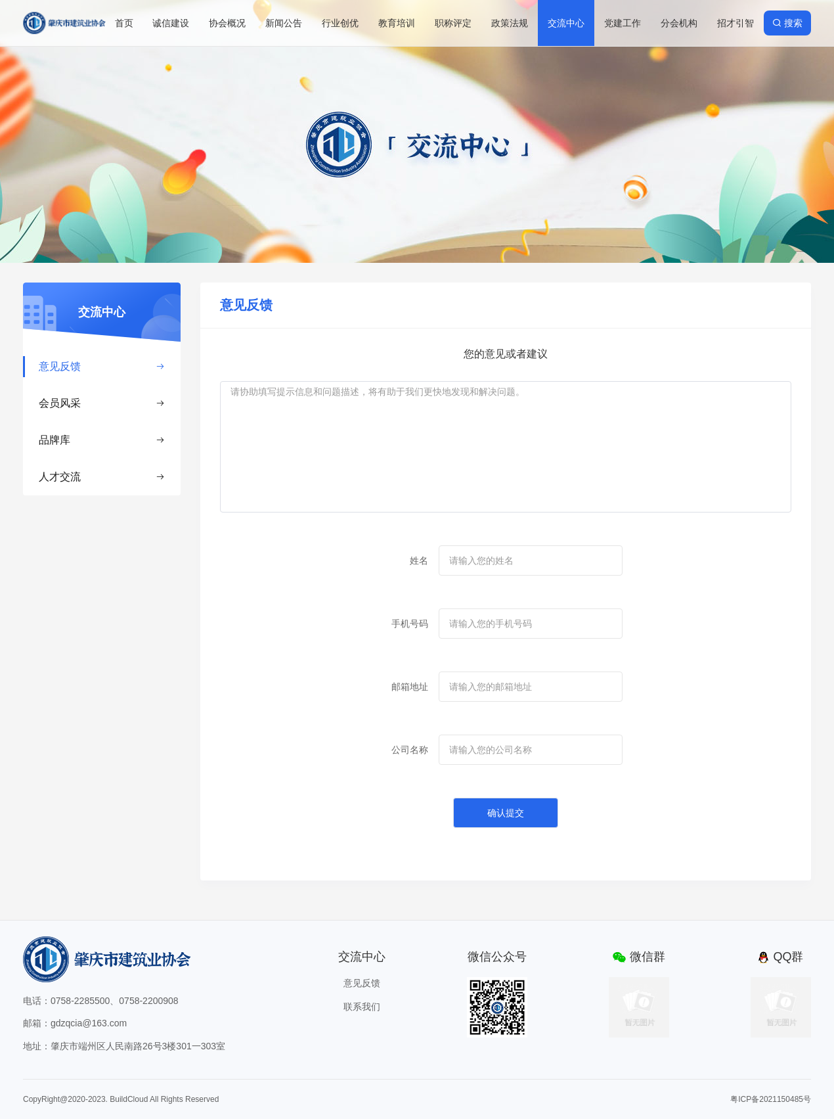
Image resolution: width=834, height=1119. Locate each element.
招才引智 (735, 23)
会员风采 (102, 403)
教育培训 (396, 23)
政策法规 (509, 23)
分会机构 (679, 23)
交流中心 (566, 23)
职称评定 (453, 23)
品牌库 (102, 439)
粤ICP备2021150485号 (770, 1099)
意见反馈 (102, 366)
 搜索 (787, 23)
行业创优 (340, 23)
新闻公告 (283, 23)
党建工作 (622, 23)
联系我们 (361, 1006)
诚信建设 (170, 23)
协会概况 (227, 23)
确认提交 (505, 813)
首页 (124, 23)
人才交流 (102, 476)
